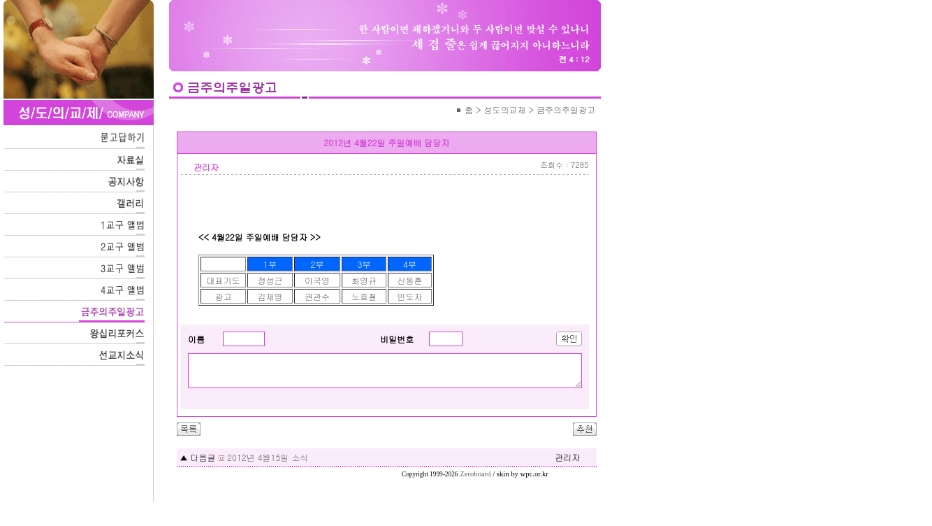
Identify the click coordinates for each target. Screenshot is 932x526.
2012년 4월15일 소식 (267, 457)
